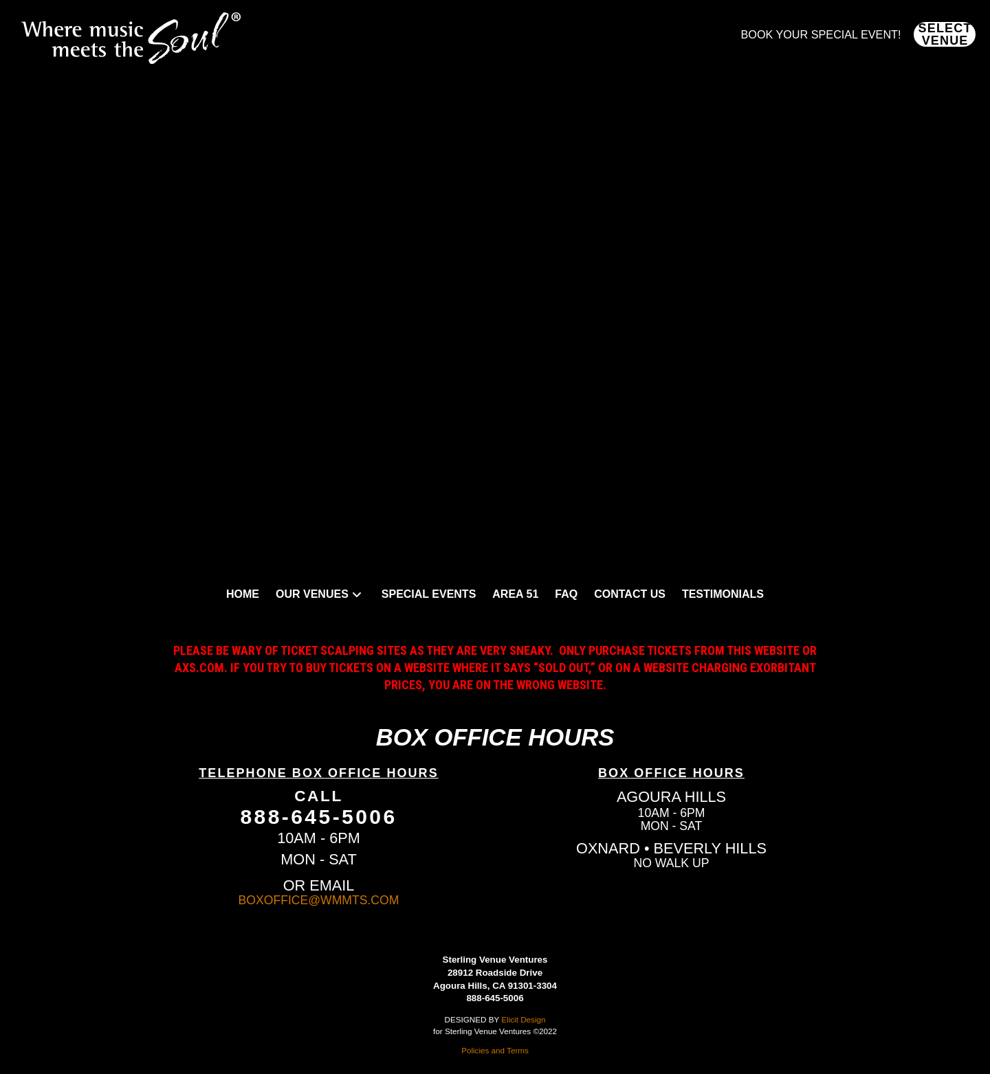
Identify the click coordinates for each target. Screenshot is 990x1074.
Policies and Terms (495, 1050)
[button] (945, 34)
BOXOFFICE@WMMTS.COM (319, 900)
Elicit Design (523, 1019)
